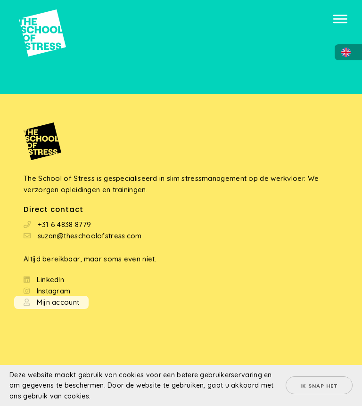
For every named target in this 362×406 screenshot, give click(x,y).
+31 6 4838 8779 (64, 224)
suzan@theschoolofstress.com (90, 235)
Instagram (54, 290)
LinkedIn (50, 279)
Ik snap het (319, 386)
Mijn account (58, 302)
